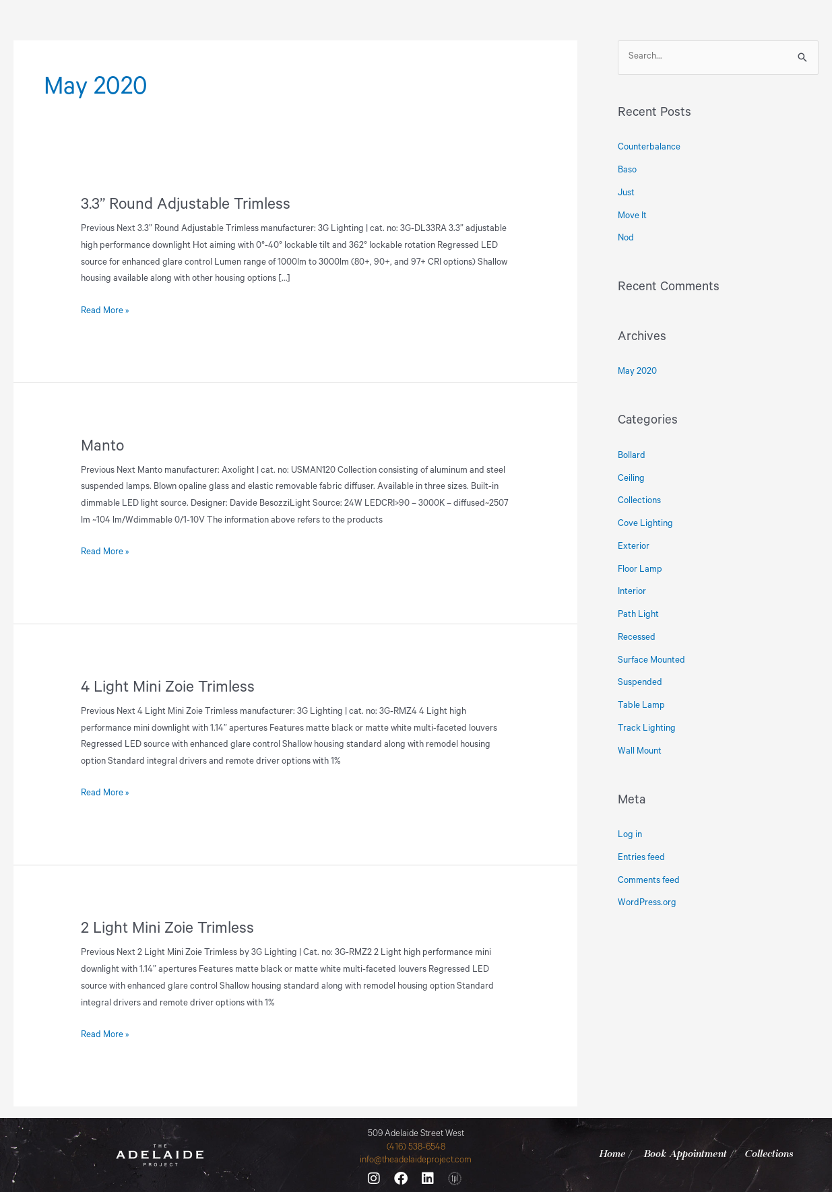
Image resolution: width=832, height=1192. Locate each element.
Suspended (640, 683)
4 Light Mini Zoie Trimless (168, 689)
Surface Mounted (651, 661)
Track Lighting (647, 729)
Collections (639, 501)
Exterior (633, 547)
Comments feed (649, 881)
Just (626, 194)
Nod (626, 239)
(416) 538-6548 (416, 1148)
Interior (632, 592)
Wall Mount (640, 752)
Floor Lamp (640, 570)
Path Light (638, 615)
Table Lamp (641, 706)
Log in (630, 835)
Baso (627, 171)
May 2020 (637, 372)
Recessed (636, 638)
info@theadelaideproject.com (416, 1161)
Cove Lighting (645, 524)
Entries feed (641, 858)
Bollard (631, 456)
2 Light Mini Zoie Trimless (167, 930)
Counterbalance (649, 148)
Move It (632, 216)
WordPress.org (647, 903)
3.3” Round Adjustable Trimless (185, 206)
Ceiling (631, 479)
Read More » (105, 310)
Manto (102, 448)
